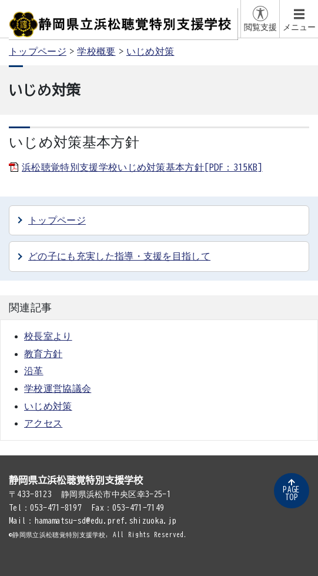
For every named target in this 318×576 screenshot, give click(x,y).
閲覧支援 (260, 27)
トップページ (37, 51)
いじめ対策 (150, 51)
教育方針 (43, 353)
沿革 (33, 370)
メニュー (299, 27)
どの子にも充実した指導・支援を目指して (119, 256)
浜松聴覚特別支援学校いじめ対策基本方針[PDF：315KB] (142, 167)
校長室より (48, 336)
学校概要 (96, 51)
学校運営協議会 (57, 388)
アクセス (43, 423)
